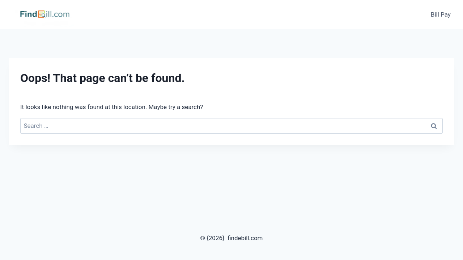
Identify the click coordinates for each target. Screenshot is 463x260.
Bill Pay (441, 14)
